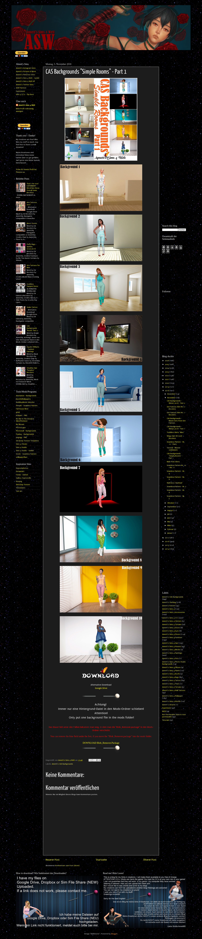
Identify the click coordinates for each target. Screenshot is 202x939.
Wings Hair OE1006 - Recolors (175, 437)
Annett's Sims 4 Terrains (171, 687)
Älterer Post (149, 859)
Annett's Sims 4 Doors (171, 628)
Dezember (171, 394)
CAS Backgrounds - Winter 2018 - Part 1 (176, 428)
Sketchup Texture (23, 485)
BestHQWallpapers (23, 399)
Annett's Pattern (168, 606)
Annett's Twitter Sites (25, 85)
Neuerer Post (53, 859)
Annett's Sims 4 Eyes (170, 631)
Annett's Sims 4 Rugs (170, 677)
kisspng (19, 481)
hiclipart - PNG (21, 415)
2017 (167, 538)
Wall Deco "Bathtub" (175, 483)
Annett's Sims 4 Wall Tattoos (173, 690)
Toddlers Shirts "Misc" (175, 432)
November (171, 398)
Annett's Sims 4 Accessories (173, 612)
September (172, 507)
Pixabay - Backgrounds (25, 434)
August (170, 510)
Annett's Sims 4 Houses (171, 646)
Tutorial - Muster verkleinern (173, 449)
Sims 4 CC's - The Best (25, 94)
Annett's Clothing (169, 602)
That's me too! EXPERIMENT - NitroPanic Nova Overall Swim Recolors (33, 188)
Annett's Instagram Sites (26, 68)
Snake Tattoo (32, 307)
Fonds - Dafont (22, 475)
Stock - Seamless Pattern (26, 454)
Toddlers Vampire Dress (32, 285)
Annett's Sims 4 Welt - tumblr (27, 78)
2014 (167, 549)
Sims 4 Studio (21, 447)
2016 (167, 541)
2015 (167, 545)
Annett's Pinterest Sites (25, 75)
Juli (168, 514)
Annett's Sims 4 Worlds (171, 701)
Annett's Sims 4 (168, 609)
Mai (169, 522)
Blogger (114, 934)
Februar (170, 529)
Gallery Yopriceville (23, 478)
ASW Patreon (21, 88)
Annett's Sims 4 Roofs (171, 674)
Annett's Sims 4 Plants (171, 671)
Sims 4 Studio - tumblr (25, 451)
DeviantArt (20, 471)
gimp (18, 412)
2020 (167, 383)
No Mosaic (20, 424)
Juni (168, 518)
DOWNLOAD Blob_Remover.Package (101, 743)
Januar (169, 533)
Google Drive (101, 688)
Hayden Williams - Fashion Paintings (33, 349)
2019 (167, 387)
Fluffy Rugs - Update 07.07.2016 (32, 246)
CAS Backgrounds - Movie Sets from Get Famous (176, 420)
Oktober (171, 503)
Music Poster (32, 223)
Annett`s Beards (168, 705)
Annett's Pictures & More (26, 71)
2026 (167, 361)
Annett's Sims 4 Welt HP (25, 81)
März (169, 525)
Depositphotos (22, 468)
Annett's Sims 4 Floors (171, 634)
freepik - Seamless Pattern (26, 406)
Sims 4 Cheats (21, 444)
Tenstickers (20, 488)
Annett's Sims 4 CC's (170, 618)
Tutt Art (19, 491)
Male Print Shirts (173, 462)
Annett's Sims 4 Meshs (171, 650)
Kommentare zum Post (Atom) (67, 866)
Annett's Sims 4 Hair (170, 643)
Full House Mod (22, 409)
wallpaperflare (21, 457)
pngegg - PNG (21, 437)
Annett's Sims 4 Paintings (172, 653)
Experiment (20, 91)
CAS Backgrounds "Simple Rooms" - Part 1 (175, 456)
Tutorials (165, 720)
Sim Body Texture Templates (27, 441)
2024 (167, 368)
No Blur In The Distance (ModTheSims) (25, 420)
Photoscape (21, 428)
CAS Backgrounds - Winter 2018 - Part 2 (176, 402)
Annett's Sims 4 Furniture (172, 638)
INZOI (164, 711)
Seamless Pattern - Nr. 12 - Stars (176, 443)
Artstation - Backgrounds (26, 396)
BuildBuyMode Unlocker (25, 402)
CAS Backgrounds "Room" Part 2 (32, 328)
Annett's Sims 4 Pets (170, 658)
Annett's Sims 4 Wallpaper (172, 696)
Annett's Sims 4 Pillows (171, 667)
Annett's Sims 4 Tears (170, 684)
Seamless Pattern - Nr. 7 (176, 487)
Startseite (101, 859)
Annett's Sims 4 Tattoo (171, 680)
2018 (167, 391)
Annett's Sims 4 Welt (27, 105)
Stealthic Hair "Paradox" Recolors (32, 370)
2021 (167, 379)
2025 (167, 364)
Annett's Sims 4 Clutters (172, 621)
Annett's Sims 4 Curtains (172, 624)
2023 (167, 372)
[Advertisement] (174, 100)
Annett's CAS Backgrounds (62, 764)
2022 (167, 376)
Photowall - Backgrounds (26, 431)
